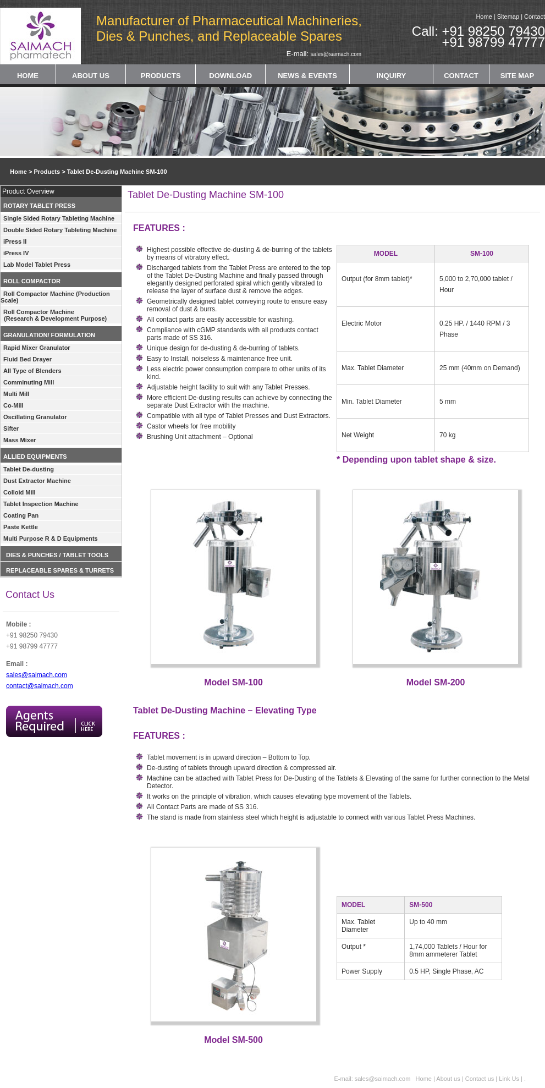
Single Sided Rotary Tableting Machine (58, 218)
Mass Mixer (19, 440)
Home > (17, 171)
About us (448, 1078)
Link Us (509, 1078)
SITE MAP (517, 76)
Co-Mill (13, 405)
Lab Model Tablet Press (36, 264)
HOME (27, 76)
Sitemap (508, 16)
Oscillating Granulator (35, 417)
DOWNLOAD (230, 76)
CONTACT (461, 76)
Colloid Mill (19, 492)
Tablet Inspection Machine (41, 504)
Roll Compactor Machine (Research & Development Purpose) (54, 315)
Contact (534, 16)
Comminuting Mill (28, 382)
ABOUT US (90, 76)
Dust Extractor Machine (37, 480)
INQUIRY (391, 76)
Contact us (480, 1078)
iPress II (14, 241)
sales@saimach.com (336, 54)
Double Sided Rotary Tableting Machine (60, 230)
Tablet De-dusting (28, 469)
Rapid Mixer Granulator (36, 347)
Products (47, 171)
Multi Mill (16, 394)
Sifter (11, 428)
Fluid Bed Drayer (27, 359)
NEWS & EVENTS (307, 76)
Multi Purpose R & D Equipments (50, 538)
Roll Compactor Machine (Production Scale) (55, 297)
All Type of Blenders (32, 370)
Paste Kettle (20, 527)
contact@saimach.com (39, 686)
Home (484, 16)
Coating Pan (20, 515)
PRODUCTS (161, 76)
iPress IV (16, 253)
